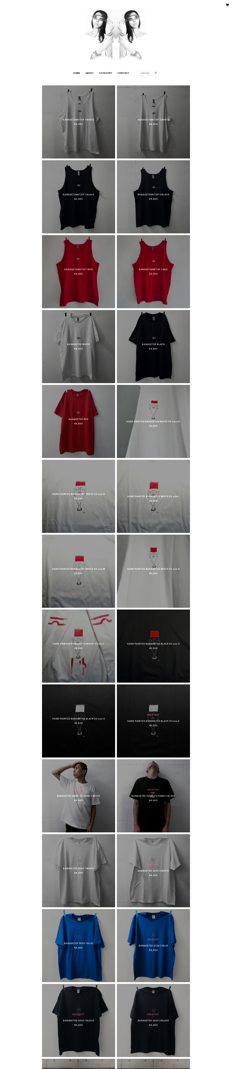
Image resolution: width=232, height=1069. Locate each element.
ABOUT (90, 73)
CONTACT (123, 73)
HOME (76, 73)
